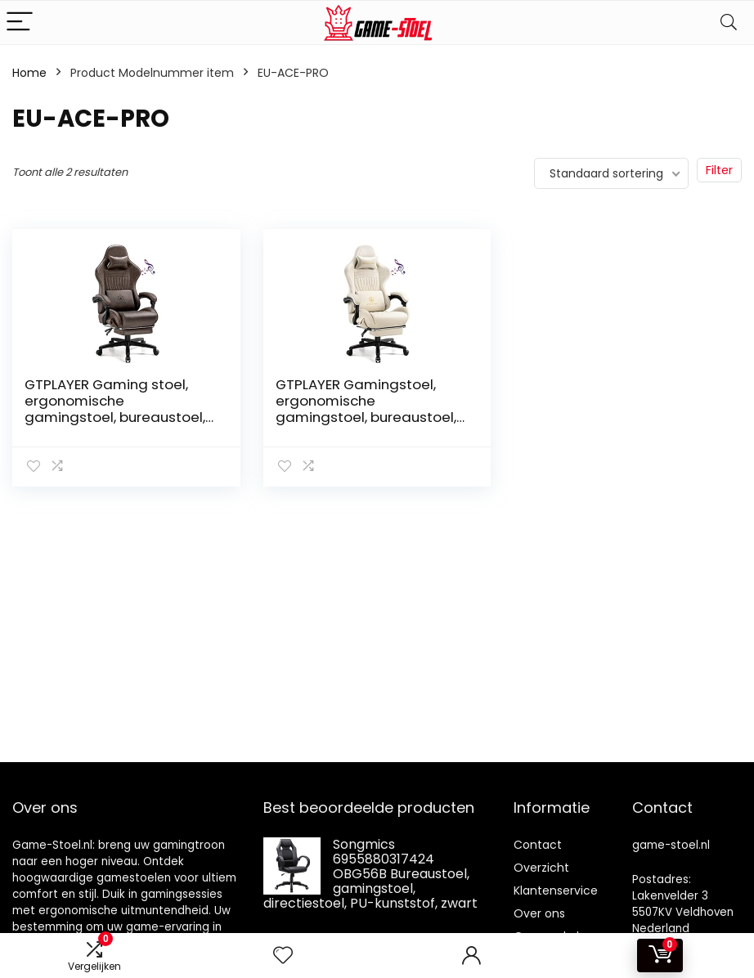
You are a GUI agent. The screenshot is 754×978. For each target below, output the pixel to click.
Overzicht (541, 867)
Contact (538, 845)
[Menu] (19, 22)
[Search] (728, 22)
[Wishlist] (283, 955)
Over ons (539, 913)
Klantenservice (556, 890)
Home (29, 73)
